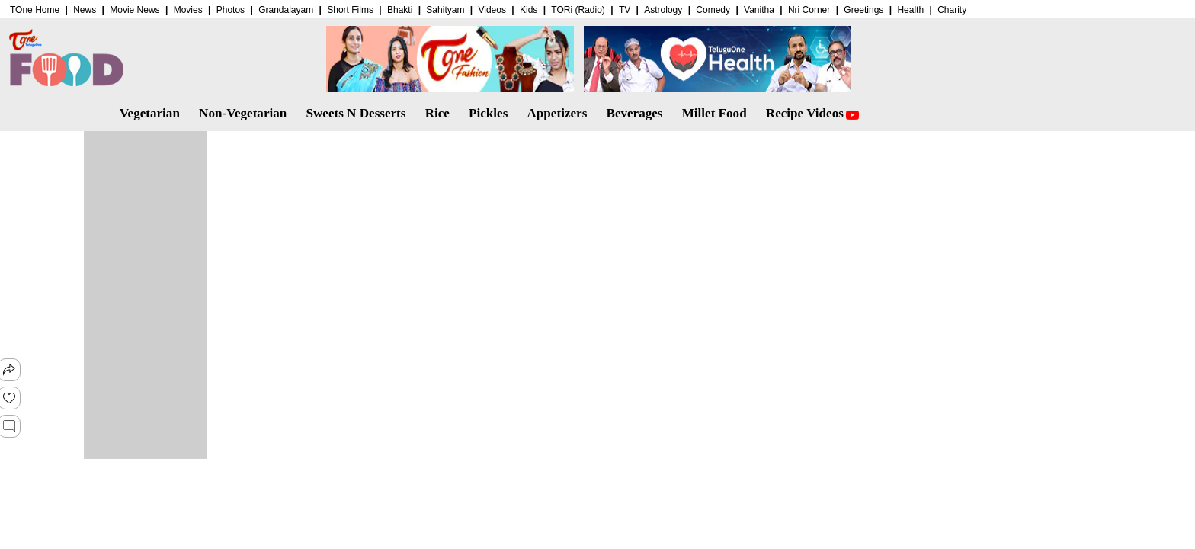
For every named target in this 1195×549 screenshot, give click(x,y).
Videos (491, 10)
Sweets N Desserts (355, 113)
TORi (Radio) (577, 10)
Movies (188, 10)
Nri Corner (809, 10)
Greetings (863, 10)
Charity (951, 10)
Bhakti (399, 10)
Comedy (713, 10)
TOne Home (34, 10)
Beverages (634, 113)
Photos (230, 10)
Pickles (488, 113)
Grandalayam (285, 10)
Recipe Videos (812, 113)
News (84, 10)
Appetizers (557, 113)
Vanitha (759, 10)
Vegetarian (150, 113)
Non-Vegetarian (243, 113)
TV (624, 10)
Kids (528, 10)
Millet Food (714, 113)
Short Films (350, 10)
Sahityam (445, 10)
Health (910, 10)
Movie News (134, 10)
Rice (437, 113)
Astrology (663, 10)
